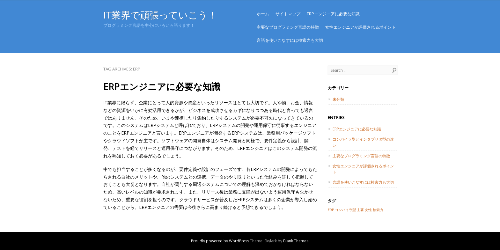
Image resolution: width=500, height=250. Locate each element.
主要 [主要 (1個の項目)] (360, 210)
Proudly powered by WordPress (220, 241)
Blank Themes (295, 241)
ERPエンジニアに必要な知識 (333, 14)
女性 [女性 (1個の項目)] (368, 210)
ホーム (263, 14)
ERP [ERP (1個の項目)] (331, 210)
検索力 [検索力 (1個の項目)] (378, 210)
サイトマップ (288, 14)
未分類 (338, 99)
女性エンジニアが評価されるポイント (360, 27)
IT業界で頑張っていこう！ (160, 14)
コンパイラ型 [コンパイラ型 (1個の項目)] (345, 210)
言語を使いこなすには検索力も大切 (290, 40)
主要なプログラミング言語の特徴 (288, 27)
